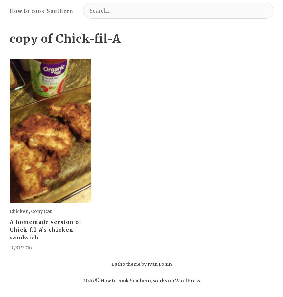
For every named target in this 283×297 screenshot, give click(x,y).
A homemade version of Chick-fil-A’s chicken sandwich (45, 230)
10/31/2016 (21, 248)
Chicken (19, 211)
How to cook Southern (41, 11)
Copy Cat (41, 211)
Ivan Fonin (160, 264)
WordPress (187, 280)
